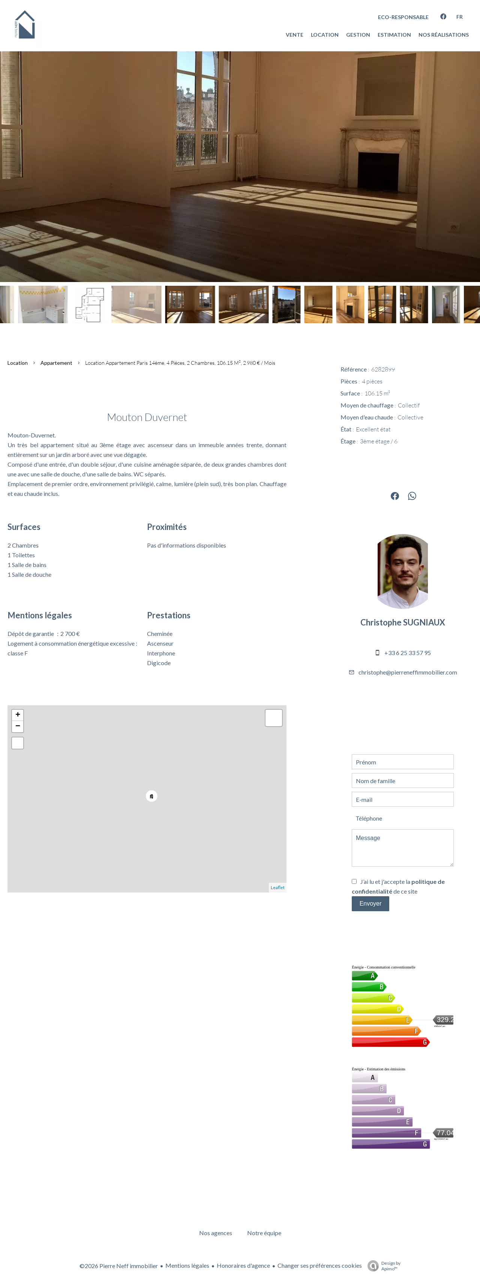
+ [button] (17, 715)
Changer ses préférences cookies (320, 1265)
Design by (382, 1266)
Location (18, 363)
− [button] (17, 726)
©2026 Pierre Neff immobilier (119, 1265)
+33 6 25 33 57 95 (407, 652)
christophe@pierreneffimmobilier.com (407, 672)
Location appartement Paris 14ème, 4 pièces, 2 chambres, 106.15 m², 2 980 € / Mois (180, 363)
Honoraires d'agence (243, 1265)
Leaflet (278, 887)
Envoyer (371, 903)
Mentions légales (187, 1265)
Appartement (56, 363)
